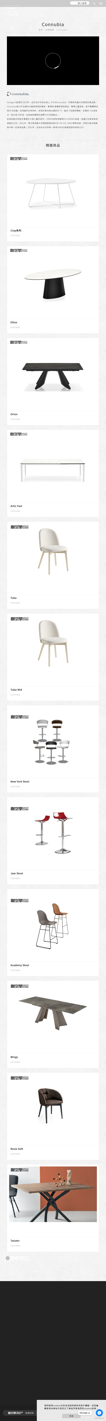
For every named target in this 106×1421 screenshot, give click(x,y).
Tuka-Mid (16, 689)
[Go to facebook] (99, 1412)
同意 (71, 1416)
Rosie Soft (17, 1148)
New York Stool (20, 781)
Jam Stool (17, 873)
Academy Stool (20, 965)
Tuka (14, 597)
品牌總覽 (49, 29)
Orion (14, 414)
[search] (95, 4)
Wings (14, 1057)
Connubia (62, 29)
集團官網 (20, 1412)
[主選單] (101, 4)
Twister (15, 1240)
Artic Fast (16, 506)
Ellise (14, 322)
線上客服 (82, 3)
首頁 (40, 29)
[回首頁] (12, 12)
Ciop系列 (16, 230)
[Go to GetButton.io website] (99, 1418)
